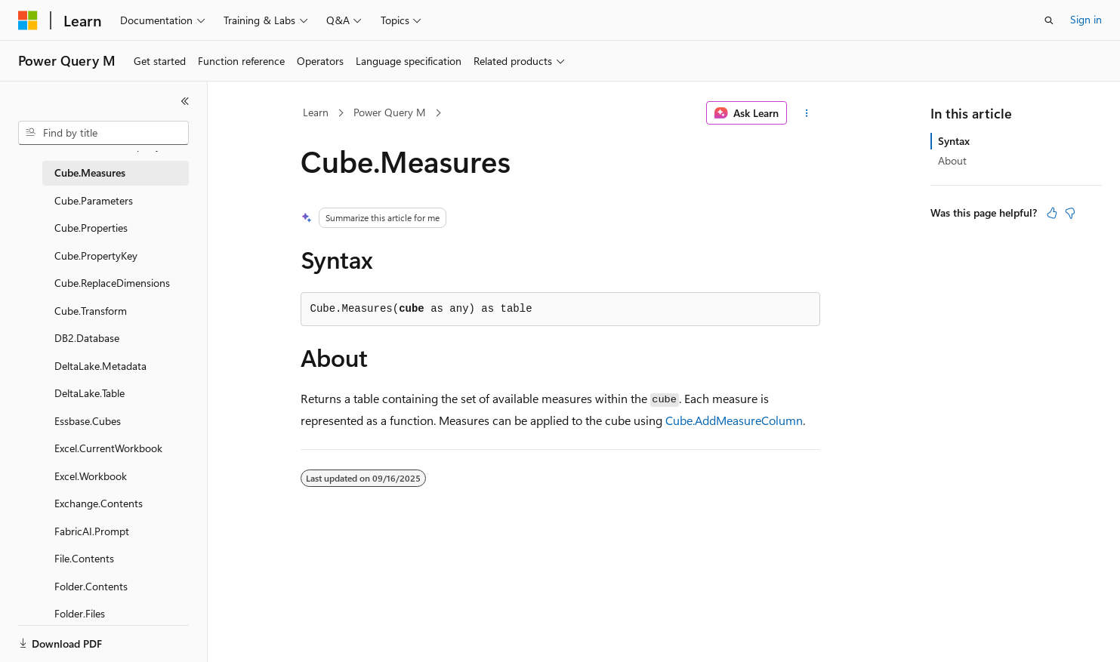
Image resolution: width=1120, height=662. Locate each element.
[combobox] (103, 133)
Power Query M (389, 112)
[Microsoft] (28, 20)
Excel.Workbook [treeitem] (90, 476)
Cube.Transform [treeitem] (90, 310)
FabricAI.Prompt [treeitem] (91, 531)
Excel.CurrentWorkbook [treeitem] (108, 448)
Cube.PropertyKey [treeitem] (95, 255)
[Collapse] (185, 101)
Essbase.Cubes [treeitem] (87, 421)
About (952, 160)
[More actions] (806, 113)
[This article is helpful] (1052, 213)
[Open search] (1049, 20)
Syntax (954, 141)
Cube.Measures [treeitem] (89, 172)
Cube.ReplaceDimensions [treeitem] (112, 283)
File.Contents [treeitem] (84, 558)
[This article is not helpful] (1070, 213)
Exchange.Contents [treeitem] (98, 503)
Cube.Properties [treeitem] (91, 227)
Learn (316, 112)
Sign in (1086, 19)
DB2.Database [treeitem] (86, 338)
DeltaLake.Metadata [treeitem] (100, 366)
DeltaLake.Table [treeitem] (89, 393)
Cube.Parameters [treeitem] (93, 200)
